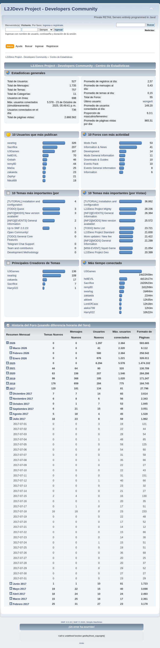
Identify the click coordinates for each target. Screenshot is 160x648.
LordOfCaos (91, 303)
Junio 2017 (19, 583)
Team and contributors (20, 248)
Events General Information (100, 168)
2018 (12, 383)
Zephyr (11, 176)
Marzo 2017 (20, 598)
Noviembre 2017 (23, 398)
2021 (12, 368)
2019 (12, 378)
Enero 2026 (20, 358)
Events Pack (91, 163)
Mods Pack (90, 143)
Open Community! (17, 232)
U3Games (13, 151)
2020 (12, 373)
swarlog (11, 143)
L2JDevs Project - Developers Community (50, 8)
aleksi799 (89, 308)
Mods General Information (99, 155)
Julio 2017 (19, 419)
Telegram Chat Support (20, 244)
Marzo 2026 (20, 348)
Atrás (81, 643)
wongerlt (148, 101)
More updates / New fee (98, 236)
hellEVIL (12, 155)
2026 (12, 343)
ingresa (46, 25)
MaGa (10, 168)
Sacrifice (12, 147)
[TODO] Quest (15, 209)
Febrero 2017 (21, 604)
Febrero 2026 (21, 353)
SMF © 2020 (79, 622)
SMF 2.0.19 (66, 622)
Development (91, 151)
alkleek (88, 299)
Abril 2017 (19, 593)
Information (90, 172)
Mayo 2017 (19, 588)
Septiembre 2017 (23, 409)
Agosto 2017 (20, 414)
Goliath (11, 159)
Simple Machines (94, 622)
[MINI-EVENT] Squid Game (100, 248)
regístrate (58, 25)
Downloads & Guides (96, 159)
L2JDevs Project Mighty (97, 209)
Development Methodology (22, 252)
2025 (12, 363)
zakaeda (12, 172)
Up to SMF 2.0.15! (17, 228)
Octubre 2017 (21, 403)
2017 (12, 388)
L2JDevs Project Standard (99, 232)
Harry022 (12, 288)
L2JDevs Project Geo (96, 252)
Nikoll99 (12, 180)
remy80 (11, 163)
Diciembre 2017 (22, 393)
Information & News (95, 147)
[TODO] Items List (94, 228)
